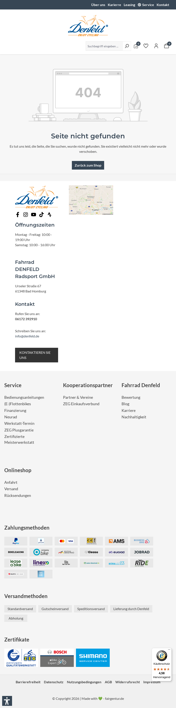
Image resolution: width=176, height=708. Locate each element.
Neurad (10, 417)
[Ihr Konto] (156, 45)
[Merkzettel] (146, 45)
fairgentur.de (114, 698)
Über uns (98, 5)
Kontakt (163, 5)
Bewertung (131, 397)
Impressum (151, 682)
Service (148, 5)
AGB (108, 682)
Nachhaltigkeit (134, 417)
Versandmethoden (26, 596)
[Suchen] (127, 46)
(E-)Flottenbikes (17, 404)
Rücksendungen (17, 495)
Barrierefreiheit (28, 682)
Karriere (129, 410)
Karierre (114, 5)
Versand (11, 489)
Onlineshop (17, 470)
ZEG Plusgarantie (19, 430)
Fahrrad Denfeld (141, 385)
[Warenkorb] (166, 45)
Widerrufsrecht (127, 682)
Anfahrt (10, 482)
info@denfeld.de (27, 336)
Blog (125, 404)
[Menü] (169, 650)
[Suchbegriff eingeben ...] (104, 46)
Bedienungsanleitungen (24, 397)
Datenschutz (53, 682)
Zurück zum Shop (88, 165)
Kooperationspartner (88, 385)
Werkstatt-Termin (19, 423)
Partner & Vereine (78, 397)
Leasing (129, 5)
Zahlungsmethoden (26, 527)
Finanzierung (15, 410)
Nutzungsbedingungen (84, 682)
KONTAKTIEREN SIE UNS (35, 355)
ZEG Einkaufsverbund (81, 404)
